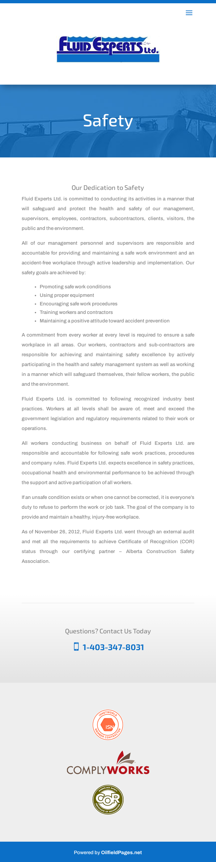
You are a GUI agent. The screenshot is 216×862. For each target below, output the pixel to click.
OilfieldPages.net (121, 852)
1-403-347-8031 (113, 647)
